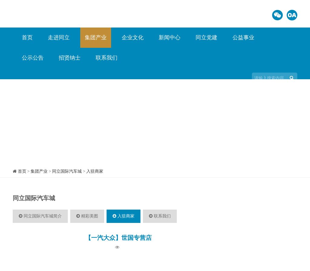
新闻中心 (169, 37)
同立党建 (206, 37)
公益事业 (243, 37)
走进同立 (59, 37)
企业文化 (132, 37)
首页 (27, 37)
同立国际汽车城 (67, 171)
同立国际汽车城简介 (40, 216)
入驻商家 (94, 171)
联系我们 (106, 58)
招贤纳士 (70, 58)
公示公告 (33, 58)
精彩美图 (87, 216)
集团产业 (96, 37)
